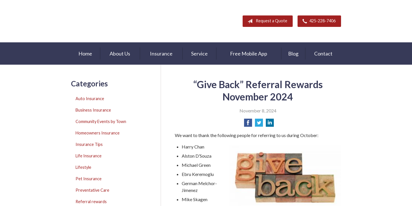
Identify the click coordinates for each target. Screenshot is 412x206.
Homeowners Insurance (98, 132)
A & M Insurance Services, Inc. (106, 21)
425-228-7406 (318, 21)
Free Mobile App (248, 53)
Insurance (161, 53)
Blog (293, 53)
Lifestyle (83, 167)
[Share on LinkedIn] (270, 124)
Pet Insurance (89, 178)
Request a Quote (266, 21)
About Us (120, 53)
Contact (323, 53)
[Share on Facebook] (248, 124)
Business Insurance (93, 110)
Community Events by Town (101, 121)
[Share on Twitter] (259, 124)
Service (199, 53)
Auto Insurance (90, 98)
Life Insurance (89, 155)
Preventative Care (92, 190)
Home (85, 53)
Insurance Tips (89, 144)
